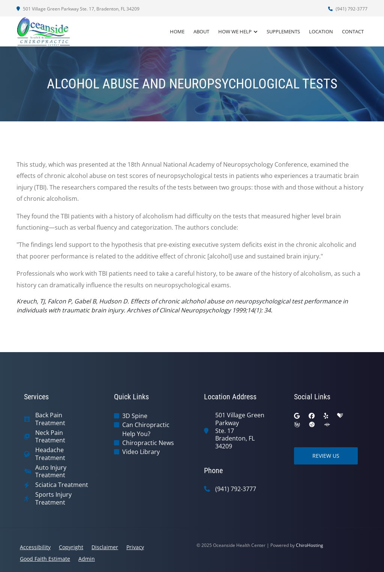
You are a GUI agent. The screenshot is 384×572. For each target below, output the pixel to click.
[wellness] (297, 424)
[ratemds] (312, 424)
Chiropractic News (148, 443)
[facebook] (312, 415)
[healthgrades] (340, 415)
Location (321, 31)
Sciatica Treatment (61, 485)
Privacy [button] (135, 547)
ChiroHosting (309, 545)
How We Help (235, 31)
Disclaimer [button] (105, 547)
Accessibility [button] (35, 547)
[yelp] (326, 415)
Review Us (325, 455)
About (201, 31)
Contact (353, 31)
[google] (297, 415)
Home (177, 31)
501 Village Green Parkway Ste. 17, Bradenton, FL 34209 (78, 9)
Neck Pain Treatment (50, 437)
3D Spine (134, 416)
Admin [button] (86, 558)
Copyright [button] (71, 547)
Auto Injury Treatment (50, 471)
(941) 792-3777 (348, 9)
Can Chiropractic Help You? (146, 429)
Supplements (283, 31)
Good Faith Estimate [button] (45, 558)
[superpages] (327, 424)
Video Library (141, 452)
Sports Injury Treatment (53, 498)
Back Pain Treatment (50, 419)
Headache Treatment (50, 454)
